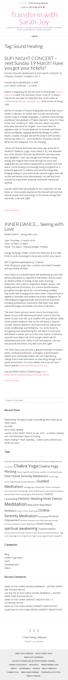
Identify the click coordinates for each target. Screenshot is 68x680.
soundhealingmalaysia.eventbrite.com (22, 101)
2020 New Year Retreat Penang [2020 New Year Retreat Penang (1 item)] (35, 461)
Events (14, 668)
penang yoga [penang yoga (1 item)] (43, 517)
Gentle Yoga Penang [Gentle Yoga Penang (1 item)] (12, 482)
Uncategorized (11, 564)
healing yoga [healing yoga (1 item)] (23, 491)
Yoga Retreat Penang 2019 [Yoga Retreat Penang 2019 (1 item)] (52, 536)
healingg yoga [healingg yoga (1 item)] (29, 487)
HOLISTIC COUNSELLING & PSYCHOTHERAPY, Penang (33, 661)
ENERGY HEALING (34, 676)
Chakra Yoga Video (13, 557)
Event (7, 561)
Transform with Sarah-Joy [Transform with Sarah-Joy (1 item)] (35, 533)
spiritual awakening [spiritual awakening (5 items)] (20, 528)
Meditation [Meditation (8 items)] (15, 504)
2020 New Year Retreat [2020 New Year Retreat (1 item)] (13, 461)
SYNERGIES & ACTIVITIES (50, 672)
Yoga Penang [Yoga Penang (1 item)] (37, 536)
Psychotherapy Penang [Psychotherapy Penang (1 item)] (49, 520)
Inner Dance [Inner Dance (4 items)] (52, 498)
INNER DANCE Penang (30, 672)
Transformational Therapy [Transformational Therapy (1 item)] (14, 533)
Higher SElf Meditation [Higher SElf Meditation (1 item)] (35, 494)
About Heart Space (44, 653)
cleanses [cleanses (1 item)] (42, 472)
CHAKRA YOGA (13, 672)
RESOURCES (33, 665)
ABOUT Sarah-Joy (49, 668)
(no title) (8, 426)
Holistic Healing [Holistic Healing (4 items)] (30, 498)
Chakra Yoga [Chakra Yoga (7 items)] (26, 466)
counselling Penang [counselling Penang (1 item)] (54, 472)
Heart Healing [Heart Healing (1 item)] (20, 494)
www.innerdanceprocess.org (33, 365)
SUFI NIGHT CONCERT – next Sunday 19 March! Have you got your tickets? (33, 63)
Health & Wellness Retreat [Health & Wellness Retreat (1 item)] (38, 491)
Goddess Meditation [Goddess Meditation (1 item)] (28, 482)
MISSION (36, 668)
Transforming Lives (49, 665)
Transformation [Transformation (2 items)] (47, 528)
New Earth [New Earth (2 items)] (33, 505)
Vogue (34, 641)
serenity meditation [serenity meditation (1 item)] (12, 524)
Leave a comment (11, 210)
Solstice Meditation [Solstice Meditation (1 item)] (28, 524)
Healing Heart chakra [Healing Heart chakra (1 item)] (42, 487)
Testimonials (25, 668)
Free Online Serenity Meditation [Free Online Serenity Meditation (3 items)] (26, 476)
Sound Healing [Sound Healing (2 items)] (44, 523)
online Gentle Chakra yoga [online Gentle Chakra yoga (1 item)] (27, 511)
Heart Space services (24, 653)
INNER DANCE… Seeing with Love (34, 226)
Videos (7, 568)
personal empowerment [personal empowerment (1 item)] (30, 520)
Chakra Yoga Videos (18, 665)
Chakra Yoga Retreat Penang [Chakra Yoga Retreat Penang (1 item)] (28, 472)
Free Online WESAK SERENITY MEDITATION (35, 606)
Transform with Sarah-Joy (34, 18)
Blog (6, 554)
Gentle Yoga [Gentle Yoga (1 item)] (53, 477)
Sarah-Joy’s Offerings (33, 657)
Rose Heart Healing (13, 429)
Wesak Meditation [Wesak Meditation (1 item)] (52, 533)
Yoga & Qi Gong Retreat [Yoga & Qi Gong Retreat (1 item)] (22, 536)
